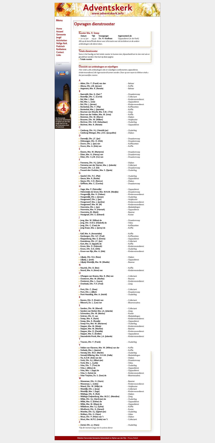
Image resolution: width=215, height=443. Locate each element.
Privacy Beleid (133, 438)
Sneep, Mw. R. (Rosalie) (90, 321)
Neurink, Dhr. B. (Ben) (89, 268)
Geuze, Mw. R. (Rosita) (90, 179)
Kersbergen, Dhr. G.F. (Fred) (92, 236)
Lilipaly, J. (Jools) (87, 260)
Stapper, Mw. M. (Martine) (91, 329)
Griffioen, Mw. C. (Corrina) (91, 184)
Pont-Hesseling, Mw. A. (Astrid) (93, 295)
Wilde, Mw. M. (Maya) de (91, 404)
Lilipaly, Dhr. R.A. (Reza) (90, 257)
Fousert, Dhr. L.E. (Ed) (89, 168)
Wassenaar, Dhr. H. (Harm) (91, 381)
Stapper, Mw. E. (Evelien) (90, 334)
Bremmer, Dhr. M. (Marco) (91, 117)
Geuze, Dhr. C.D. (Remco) (91, 181)
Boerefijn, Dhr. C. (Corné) (91, 97)
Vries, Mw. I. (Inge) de (89, 371)
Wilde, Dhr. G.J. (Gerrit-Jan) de (93, 399)
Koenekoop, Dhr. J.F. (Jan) (91, 241)
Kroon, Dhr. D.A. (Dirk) (90, 249)
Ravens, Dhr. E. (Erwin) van (91, 300)
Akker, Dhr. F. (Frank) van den (93, 84)
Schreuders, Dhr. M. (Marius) (92, 314)
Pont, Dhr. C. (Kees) (88, 290)
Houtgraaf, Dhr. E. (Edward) (92, 215)
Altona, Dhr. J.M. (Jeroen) (91, 86)
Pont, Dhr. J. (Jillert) (88, 292)
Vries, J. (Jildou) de (87, 368)
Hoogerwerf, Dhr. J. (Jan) (90, 200)
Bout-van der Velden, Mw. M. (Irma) (95, 115)
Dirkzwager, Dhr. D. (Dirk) (91, 141)
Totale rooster (86, 59)
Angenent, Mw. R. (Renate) (91, 89)
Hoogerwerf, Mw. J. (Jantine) (92, 202)
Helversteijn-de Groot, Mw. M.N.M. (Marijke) (99, 192)
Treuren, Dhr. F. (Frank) (90, 342)
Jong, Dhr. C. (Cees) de (90, 226)
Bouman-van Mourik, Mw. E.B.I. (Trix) (96, 112)
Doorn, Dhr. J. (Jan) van (90, 144)
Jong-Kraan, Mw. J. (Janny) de (92, 228)
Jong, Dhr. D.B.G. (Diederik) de (93, 223)
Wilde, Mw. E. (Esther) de (91, 402)
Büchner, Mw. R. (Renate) (91, 125)
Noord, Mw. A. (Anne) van (91, 270)
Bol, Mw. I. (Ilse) (87, 99)
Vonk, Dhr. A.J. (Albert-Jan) (91, 360)
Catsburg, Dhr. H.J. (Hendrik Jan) (94, 131)
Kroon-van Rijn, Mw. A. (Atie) (92, 251)
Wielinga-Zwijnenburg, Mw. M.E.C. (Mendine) (99, 397)
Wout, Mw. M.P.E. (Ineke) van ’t (94, 419)
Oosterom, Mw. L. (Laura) (91, 281)
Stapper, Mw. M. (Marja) (90, 326)
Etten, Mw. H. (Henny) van (91, 155)
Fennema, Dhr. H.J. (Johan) (91, 163)
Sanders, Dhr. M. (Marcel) (91, 309)
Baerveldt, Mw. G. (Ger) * (91, 94)
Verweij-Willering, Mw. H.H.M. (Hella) (96, 355)
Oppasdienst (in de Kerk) (128, 39)
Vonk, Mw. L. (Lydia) (89, 363)
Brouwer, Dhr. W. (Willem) (91, 120)
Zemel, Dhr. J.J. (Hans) (89, 425)
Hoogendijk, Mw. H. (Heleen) (92, 194)
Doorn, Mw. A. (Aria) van (90, 146)
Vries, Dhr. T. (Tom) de (90, 366)
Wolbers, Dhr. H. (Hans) (90, 414)
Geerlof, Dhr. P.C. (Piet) (90, 176)
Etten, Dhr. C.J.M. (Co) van (91, 157)
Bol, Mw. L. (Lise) (87, 102)
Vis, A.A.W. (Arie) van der (91, 358)
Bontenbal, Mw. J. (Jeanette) (92, 110)
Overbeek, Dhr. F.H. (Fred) (91, 284)
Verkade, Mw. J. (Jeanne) (90, 350)
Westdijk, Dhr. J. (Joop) (90, 389)
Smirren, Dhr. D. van (89, 316)
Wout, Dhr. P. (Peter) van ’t (91, 417)
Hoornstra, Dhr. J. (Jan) (90, 207)
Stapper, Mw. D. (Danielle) (91, 331)
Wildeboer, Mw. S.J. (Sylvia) (92, 407)
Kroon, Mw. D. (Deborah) (91, 246)
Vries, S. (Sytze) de (88, 373)
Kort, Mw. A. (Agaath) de (90, 244)
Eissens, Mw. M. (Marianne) (92, 152)
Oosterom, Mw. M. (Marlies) (92, 279)
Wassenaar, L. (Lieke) (89, 384)
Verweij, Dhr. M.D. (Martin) (92, 353)
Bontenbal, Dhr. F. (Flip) (90, 107)
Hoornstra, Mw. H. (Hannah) (92, 210)
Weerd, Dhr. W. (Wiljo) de (91, 386)
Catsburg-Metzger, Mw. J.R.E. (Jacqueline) (98, 133)
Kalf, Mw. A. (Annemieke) (91, 234)
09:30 (94, 39)
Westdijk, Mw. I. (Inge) (89, 392)
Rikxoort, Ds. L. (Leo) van (91, 303)
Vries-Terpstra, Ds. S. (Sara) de (93, 376)
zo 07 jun (84, 39)
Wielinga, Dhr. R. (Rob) (90, 394)
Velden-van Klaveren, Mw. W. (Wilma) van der (99, 348)
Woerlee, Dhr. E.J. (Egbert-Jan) (93, 412)
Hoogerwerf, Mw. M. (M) (91, 205)
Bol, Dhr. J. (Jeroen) (88, 105)
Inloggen (59, 64)
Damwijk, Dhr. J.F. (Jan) (90, 139)
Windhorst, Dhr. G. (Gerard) (92, 409)
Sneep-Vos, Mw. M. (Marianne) (93, 324)
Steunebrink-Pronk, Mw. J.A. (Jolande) (96, 337)
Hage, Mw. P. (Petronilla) (90, 189)
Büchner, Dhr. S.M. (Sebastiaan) (94, 122)
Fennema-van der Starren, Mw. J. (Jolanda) (98, 165)
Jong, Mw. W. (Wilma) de (91, 221)
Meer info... (60, 76)
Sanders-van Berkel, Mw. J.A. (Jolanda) (96, 311)
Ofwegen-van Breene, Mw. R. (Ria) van (96, 276)
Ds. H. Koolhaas (105, 39)
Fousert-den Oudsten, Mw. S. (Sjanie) (96, 170)
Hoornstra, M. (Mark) (89, 212)
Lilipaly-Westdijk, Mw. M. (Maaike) (94, 262)
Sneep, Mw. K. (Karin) (89, 319)
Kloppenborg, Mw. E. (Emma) (92, 239)
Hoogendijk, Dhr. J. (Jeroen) (92, 197)
